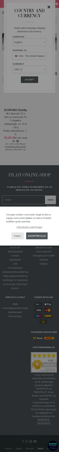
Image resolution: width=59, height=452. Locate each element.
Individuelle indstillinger (29, 227)
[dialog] (29, 226)
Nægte (17, 236)
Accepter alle (37, 236)
